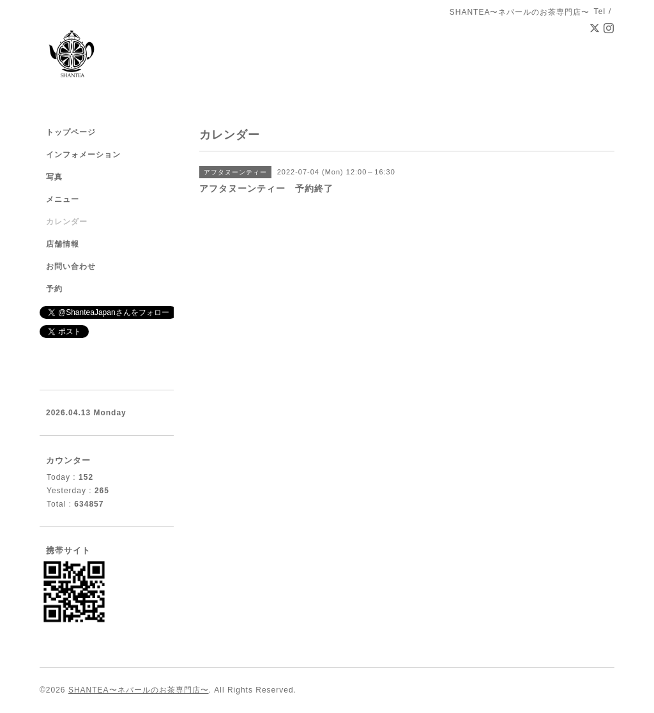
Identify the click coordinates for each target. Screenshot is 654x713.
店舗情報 (62, 244)
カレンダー (66, 221)
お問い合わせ (71, 266)
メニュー (62, 199)
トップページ (71, 132)
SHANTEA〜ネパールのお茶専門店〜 (138, 690)
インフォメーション (83, 154)
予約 (54, 288)
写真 (54, 176)
